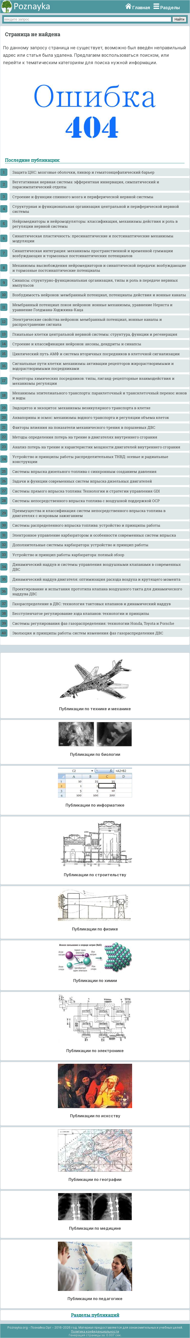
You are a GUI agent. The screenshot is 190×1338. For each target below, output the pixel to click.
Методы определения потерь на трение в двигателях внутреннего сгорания (84, 437)
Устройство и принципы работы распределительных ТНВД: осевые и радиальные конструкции (90, 459)
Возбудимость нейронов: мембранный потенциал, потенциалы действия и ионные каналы (99, 294)
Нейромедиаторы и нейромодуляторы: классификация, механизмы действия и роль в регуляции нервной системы (95, 224)
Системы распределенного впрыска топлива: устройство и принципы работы (86, 525)
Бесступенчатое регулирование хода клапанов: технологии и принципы (80, 613)
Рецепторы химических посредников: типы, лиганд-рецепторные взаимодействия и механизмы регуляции (93, 381)
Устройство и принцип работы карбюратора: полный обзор (68, 554)
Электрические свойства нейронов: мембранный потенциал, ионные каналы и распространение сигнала (87, 322)
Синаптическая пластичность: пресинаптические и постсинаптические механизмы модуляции (92, 238)
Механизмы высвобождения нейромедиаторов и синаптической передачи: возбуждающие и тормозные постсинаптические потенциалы (99, 268)
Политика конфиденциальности (95, 1331)
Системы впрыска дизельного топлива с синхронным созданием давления (84, 471)
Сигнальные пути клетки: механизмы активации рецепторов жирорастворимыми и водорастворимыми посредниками (93, 366)
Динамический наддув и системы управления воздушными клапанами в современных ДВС (96, 567)
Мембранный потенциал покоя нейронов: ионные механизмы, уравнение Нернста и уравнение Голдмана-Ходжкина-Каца (92, 307)
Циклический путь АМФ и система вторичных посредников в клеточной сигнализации (96, 353)
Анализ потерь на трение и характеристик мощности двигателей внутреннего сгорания (96, 446)
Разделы (170, 7)
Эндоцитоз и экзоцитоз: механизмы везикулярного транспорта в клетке (81, 407)
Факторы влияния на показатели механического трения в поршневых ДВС (83, 427)
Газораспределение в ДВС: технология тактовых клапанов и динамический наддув (91, 603)
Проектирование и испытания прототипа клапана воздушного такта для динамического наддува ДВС (97, 591)
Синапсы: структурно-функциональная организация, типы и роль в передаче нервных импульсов (95, 283)
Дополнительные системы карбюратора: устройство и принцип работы (80, 544)
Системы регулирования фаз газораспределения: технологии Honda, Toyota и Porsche (93, 623)
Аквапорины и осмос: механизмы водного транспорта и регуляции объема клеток (90, 417)
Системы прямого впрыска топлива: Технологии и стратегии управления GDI (86, 491)
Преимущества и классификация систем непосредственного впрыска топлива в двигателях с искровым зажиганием (89, 513)
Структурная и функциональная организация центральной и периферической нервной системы (95, 209)
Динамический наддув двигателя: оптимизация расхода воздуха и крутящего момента (96, 579)
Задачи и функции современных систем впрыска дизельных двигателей (82, 481)
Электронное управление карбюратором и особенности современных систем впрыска (94, 535)
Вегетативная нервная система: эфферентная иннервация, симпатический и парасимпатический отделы (85, 184)
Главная (141, 7)
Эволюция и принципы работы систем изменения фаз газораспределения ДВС (87, 632)
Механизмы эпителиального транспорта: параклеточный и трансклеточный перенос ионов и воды (99, 395)
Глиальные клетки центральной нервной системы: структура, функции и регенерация (94, 334)
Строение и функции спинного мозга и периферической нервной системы (82, 196)
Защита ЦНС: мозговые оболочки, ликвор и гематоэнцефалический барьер (83, 172)
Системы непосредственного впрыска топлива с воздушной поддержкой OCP (86, 500)
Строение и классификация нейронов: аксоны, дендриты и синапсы (76, 343)
